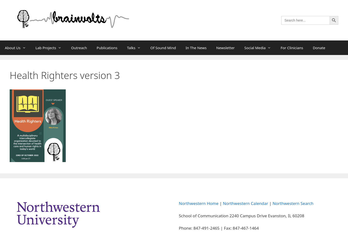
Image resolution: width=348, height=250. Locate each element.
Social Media (260, 47)
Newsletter (225, 47)
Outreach (79, 47)
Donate (319, 47)
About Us (18, 47)
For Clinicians (292, 47)
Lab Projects (51, 47)
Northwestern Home (198, 203)
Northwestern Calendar (245, 203)
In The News (196, 47)
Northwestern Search (293, 203)
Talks (136, 47)
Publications (107, 47)
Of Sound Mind (163, 47)
